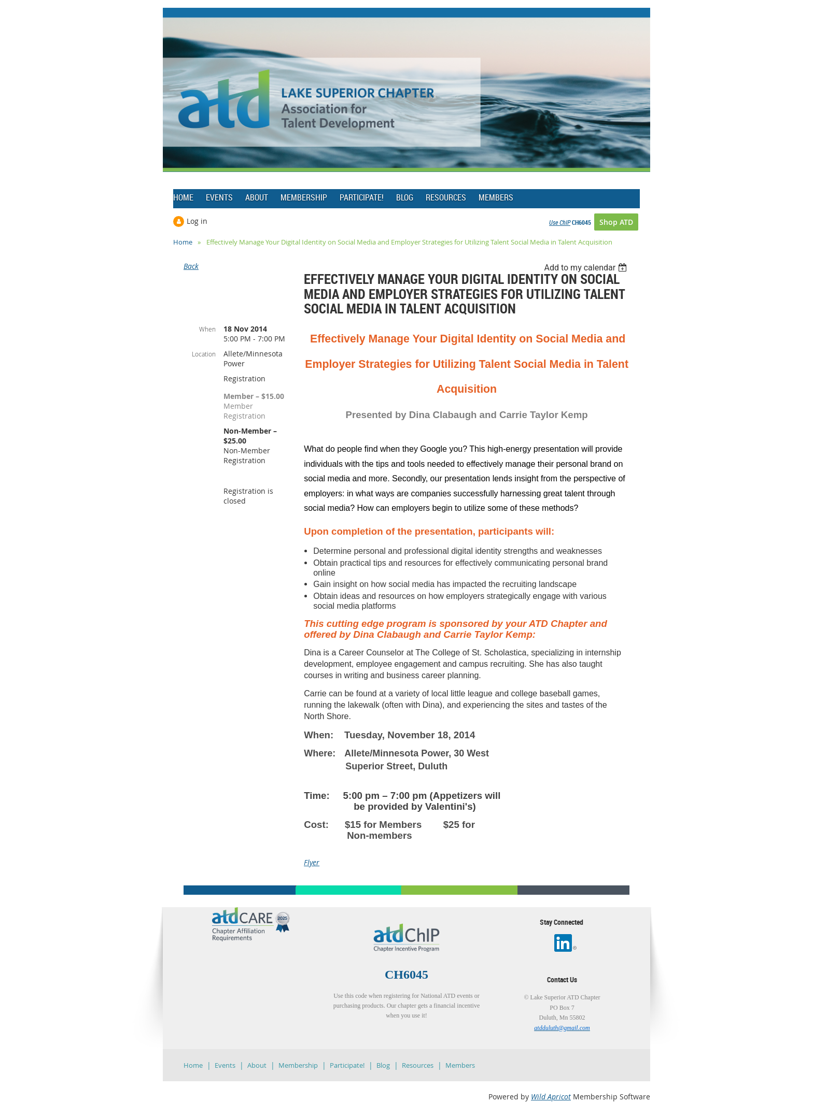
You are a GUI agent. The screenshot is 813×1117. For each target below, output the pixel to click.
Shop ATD (616, 222)
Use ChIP (559, 222)
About (257, 1065)
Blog (383, 1065)
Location (204, 354)
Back (191, 266)
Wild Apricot (551, 1096)
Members (460, 1065)
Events (225, 1065)
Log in (197, 221)
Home (182, 242)
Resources (417, 1065)
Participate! (347, 1065)
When (207, 329)
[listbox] (586, 267)
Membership (298, 1065)
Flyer (311, 862)
